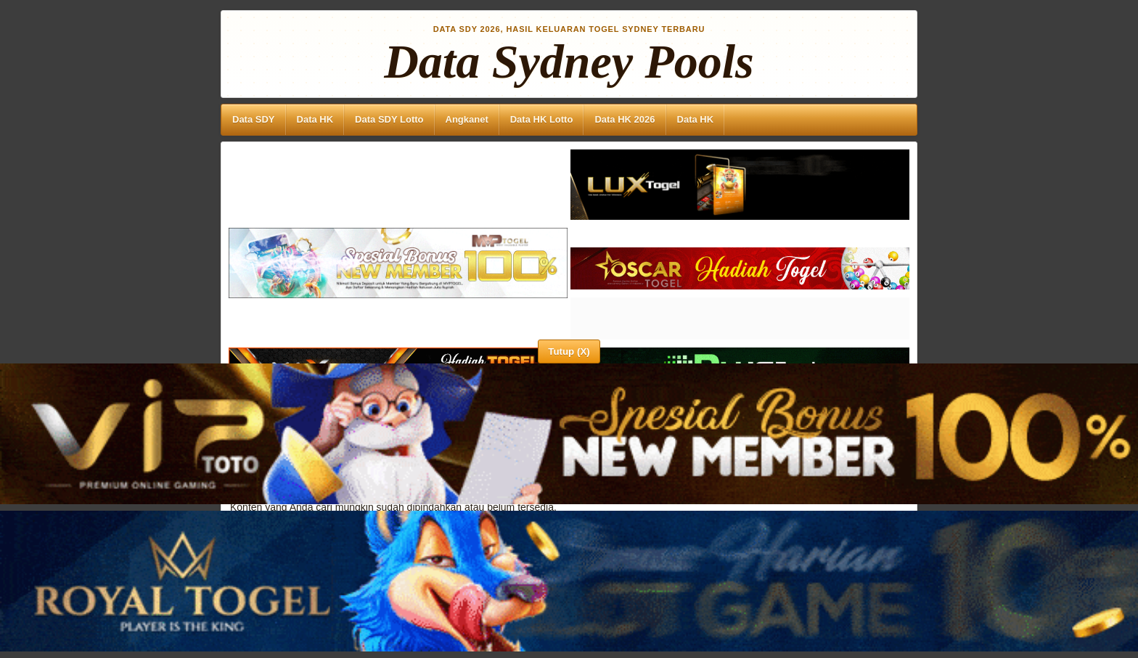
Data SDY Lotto (389, 119)
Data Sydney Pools (569, 62)
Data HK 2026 (624, 119)
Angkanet (467, 119)
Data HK (315, 119)
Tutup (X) (568, 351)
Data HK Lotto (541, 119)
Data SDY (253, 119)
